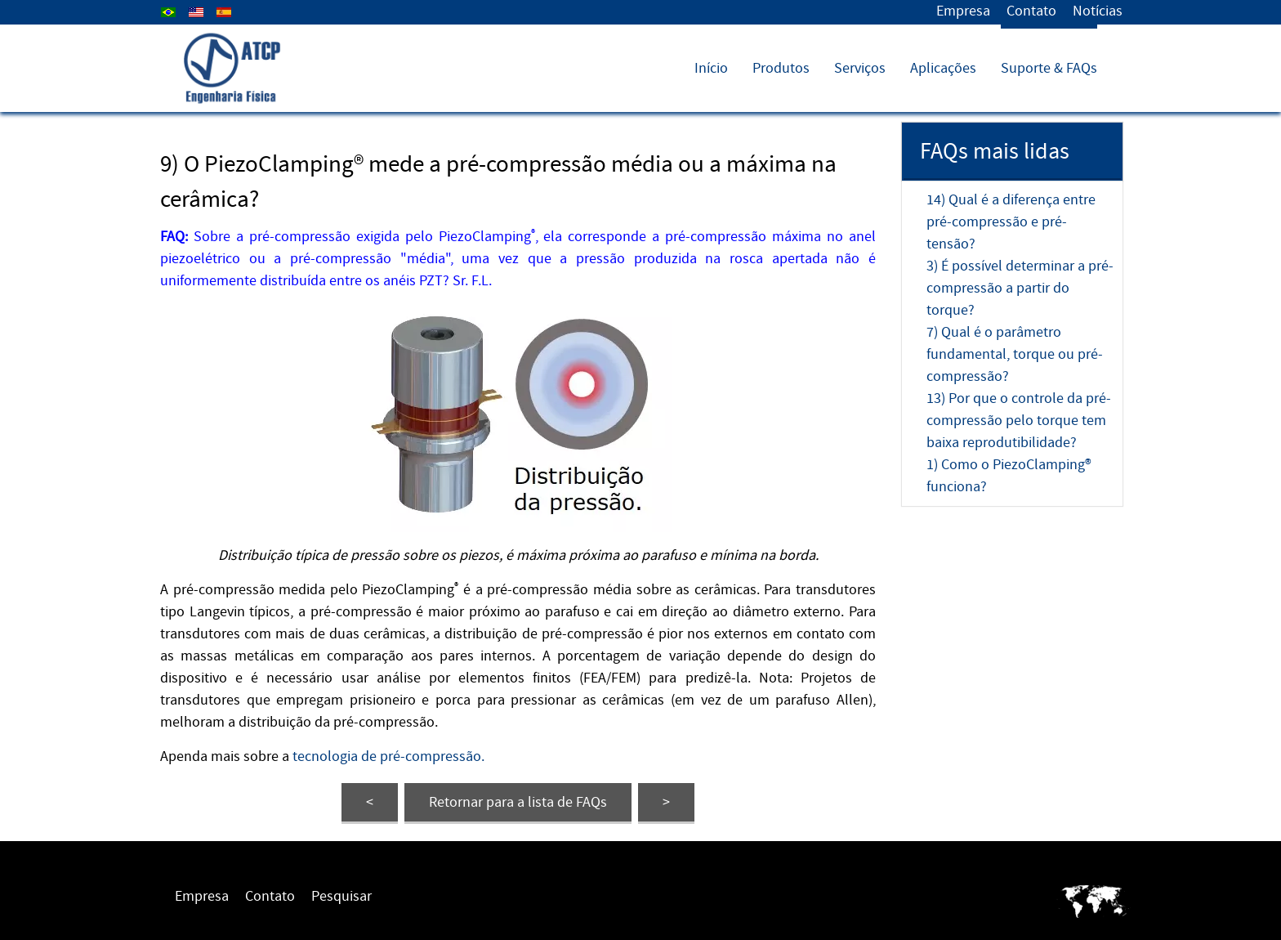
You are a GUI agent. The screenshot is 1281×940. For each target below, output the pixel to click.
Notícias (1098, 11)
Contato (1031, 11)
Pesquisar (341, 896)
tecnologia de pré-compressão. (388, 756)
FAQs (518, 802)
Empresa (963, 11)
